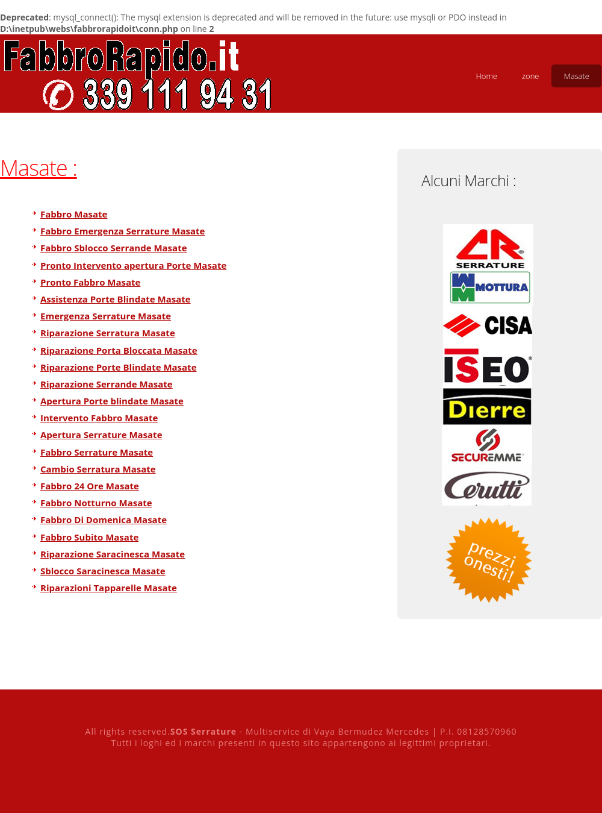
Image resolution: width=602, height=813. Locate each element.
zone (530, 76)
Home (486, 76)
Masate (576, 76)
